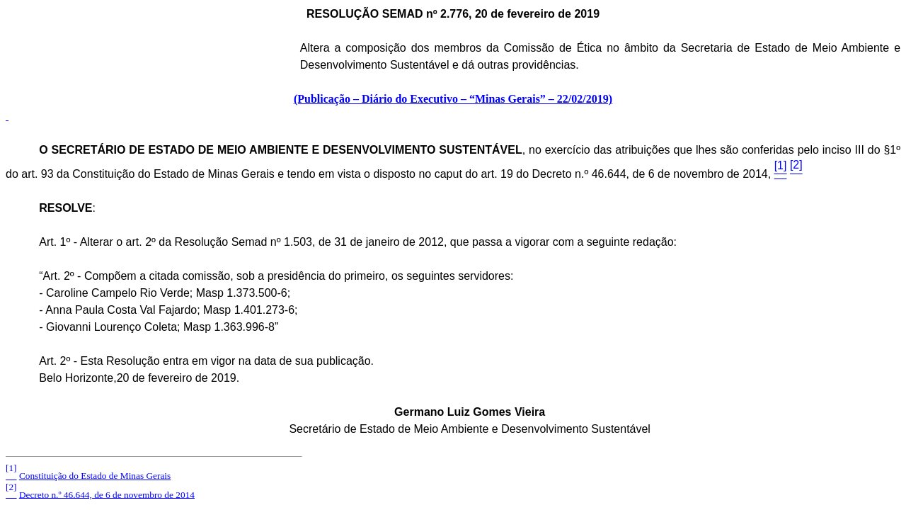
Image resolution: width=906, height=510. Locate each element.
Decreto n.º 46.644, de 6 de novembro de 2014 (107, 494)
